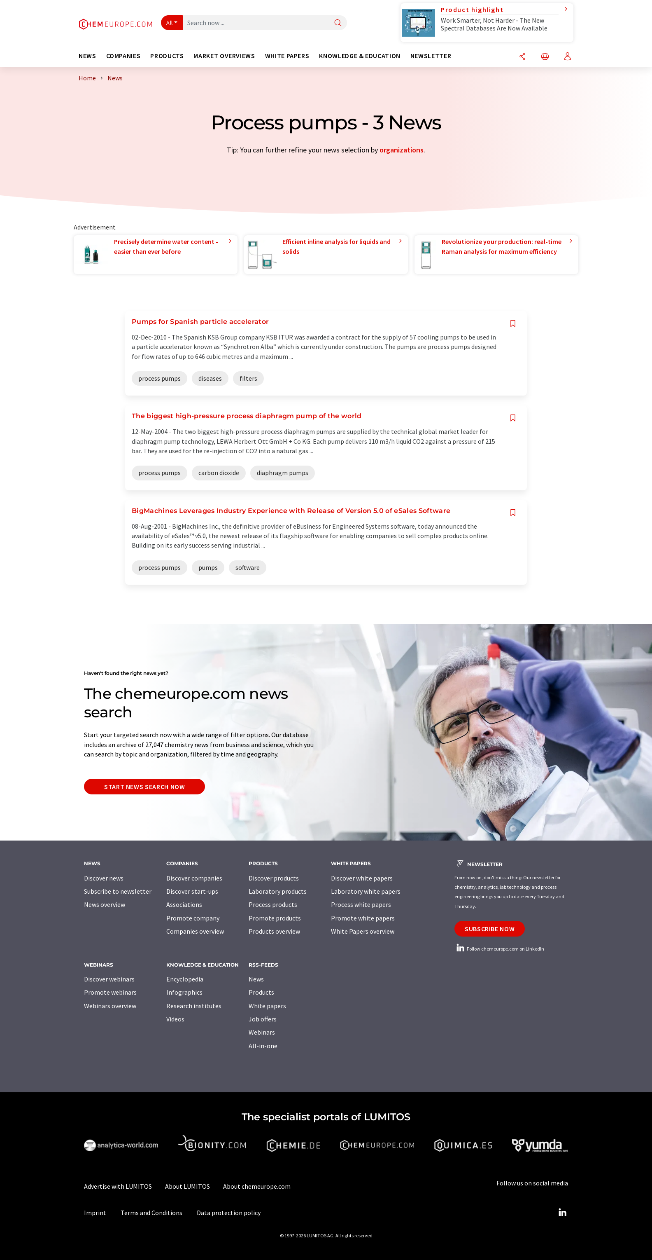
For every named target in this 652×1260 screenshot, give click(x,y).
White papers (267, 1006)
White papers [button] (287, 56)
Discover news (103, 878)
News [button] (87, 56)
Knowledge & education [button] (359, 56)
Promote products (275, 918)
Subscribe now (490, 929)
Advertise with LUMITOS (118, 1186)
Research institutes (193, 1006)
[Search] (338, 23)
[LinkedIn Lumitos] (562, 1212)
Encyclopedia (184, 979)
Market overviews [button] (224, 56)
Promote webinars (110, 992)
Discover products (274, 878)
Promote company (192, 918)
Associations (184, 904)
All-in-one (263, 1046)
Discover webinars (109, 979)
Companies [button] (123, 56)
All (169, 22)
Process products (273, 904)
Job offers (263, 1019)
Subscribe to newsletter (117, 891)
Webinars (262, 1032)
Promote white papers (363, 918)
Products (261, 992)
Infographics (184, 992)
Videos (175, 1019)
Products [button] (167, 56)
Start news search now (144, 786)
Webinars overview (110, 1006)
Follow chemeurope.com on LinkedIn (499, 949)
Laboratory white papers (366, 891)
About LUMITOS (187, 1186)
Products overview (274, 931)
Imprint (95, 1212)
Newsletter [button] (430, 56)
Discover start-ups (192, 891)
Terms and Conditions (151, 1212)
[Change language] (545, 57)
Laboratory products (278, 891)
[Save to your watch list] (512, 324)
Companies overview (195, 931)
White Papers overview (362, 931)
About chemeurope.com (257, 1186)
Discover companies (194, 878)
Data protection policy (229, 1212)
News (256, 979)
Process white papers (361, 904)
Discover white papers (362, 878)
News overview (104, 904)
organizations (402, 150)
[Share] (522, 57)
